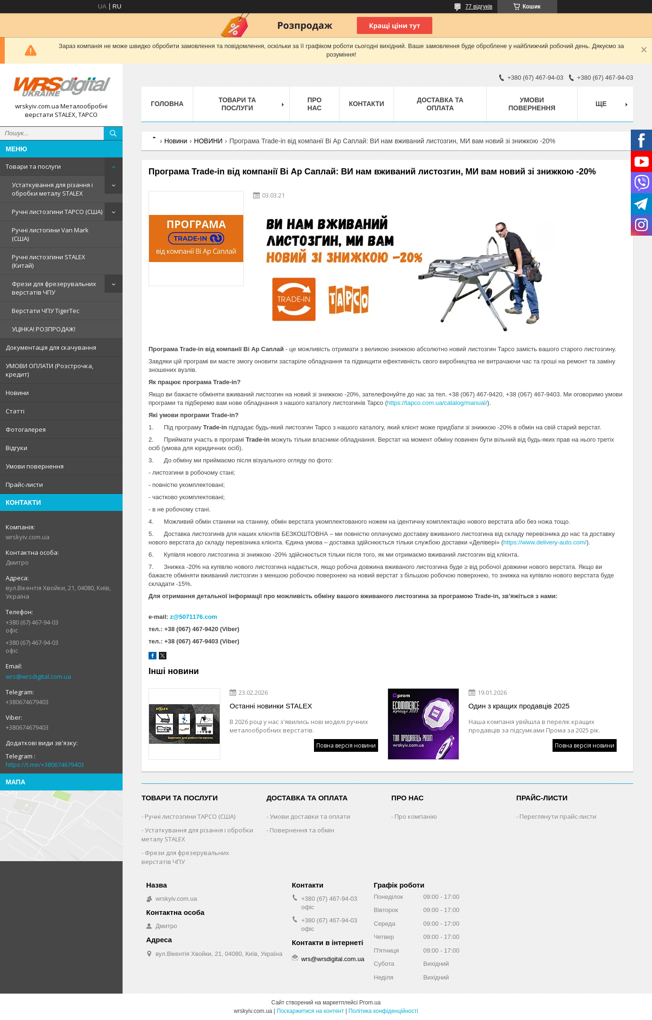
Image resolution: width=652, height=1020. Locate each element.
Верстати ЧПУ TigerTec (45, 310)
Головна (167, 103)
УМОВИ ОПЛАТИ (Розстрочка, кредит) (49, 370)
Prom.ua (369, 1002)
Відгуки (16, 448)
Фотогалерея (26, 429)
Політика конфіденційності (383, 1011)
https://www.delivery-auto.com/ (544, 542)
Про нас (314, 104)
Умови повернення (35, 466)
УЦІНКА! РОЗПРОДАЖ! (43, 329)
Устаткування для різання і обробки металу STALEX (52, 189)
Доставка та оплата (440, 104)
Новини (17, 392)
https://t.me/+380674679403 (45, 764)
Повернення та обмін (302, 830)
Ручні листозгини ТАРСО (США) (57, 211)
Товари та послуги (33, 166)
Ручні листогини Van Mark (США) (50, 234)
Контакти (366, 103)
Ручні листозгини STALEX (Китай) (48, 261)
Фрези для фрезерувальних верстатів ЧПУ (54, 288)
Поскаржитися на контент (310, 1011)
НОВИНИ (208, 141)
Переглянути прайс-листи (558, 816)
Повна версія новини (346, 745)
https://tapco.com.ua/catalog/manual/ (437, 402)
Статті (15, 411)
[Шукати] (113, 133)
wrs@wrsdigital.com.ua (38, 676)
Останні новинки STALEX (271, 706)
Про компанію (416, 816)
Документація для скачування (51, 347)
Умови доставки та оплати (310, 816)
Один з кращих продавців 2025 (519, 706)
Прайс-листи (24, 484)
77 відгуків (478, 6)
